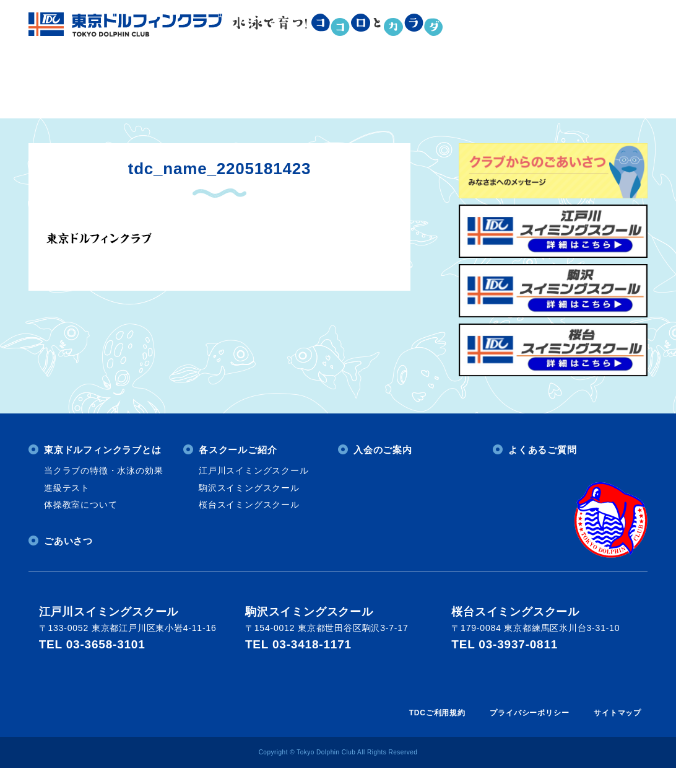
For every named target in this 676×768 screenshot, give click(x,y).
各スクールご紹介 (267, 86)
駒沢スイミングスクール (249, 488)
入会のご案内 (410, 86)
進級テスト (67, 488)
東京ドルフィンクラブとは (120, 86)
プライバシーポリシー (529, 712)
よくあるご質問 (555, 86)
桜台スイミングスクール (249, 505)
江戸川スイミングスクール (254, 470)
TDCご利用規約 (437, 712)
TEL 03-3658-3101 (92, 644)
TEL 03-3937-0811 (504, 644)
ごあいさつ (68, 541)
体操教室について (80, 505)
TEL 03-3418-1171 (298, 644)
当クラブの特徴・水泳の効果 (103, 470)
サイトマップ (617, 712)
